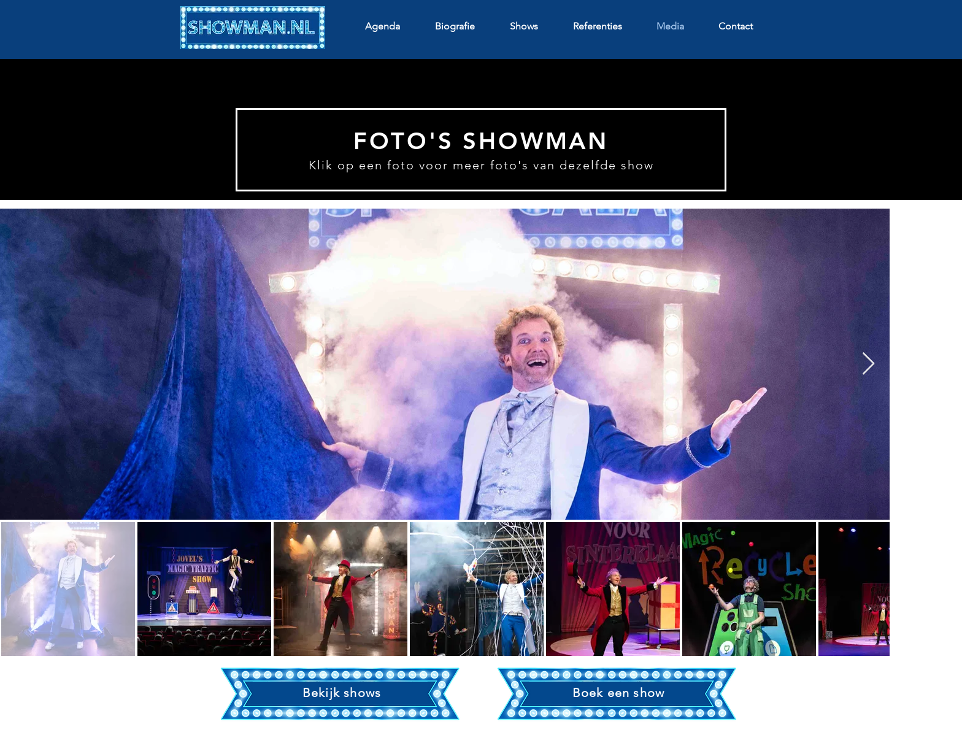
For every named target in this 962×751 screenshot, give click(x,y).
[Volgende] (907, 93)
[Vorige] (55, 93)
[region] (341, 694)
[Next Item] (868, 364)
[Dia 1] (481, 176)
